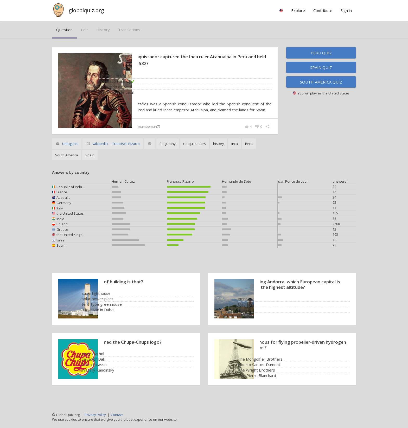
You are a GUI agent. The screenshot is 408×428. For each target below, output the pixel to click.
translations (129, 29)
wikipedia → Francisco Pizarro (116, 149)
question (64, 29)
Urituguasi (70, 149)
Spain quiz (321, 67)
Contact (117, 414)
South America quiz (321, 82)
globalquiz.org (86, 10)
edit (84, 29)
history (103, 29)
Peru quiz (321, 52)
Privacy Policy (95, 414)
